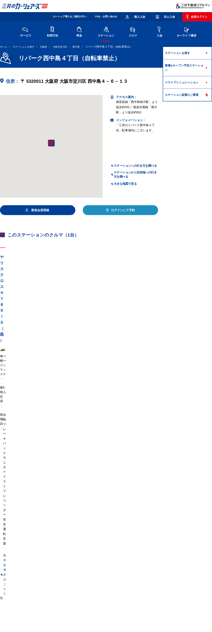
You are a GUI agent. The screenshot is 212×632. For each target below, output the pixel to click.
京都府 (112, 575)
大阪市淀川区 (60, 46)
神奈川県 (160, 569)
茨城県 (66, 569)
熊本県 (66, 581)
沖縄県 (81, 581)
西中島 (76, 46)
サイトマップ (128, 601)
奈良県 (159, 575)
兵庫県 (144, 575)
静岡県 (81, 575)
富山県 (34, 575)
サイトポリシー (27, 601)
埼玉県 (112, 569)
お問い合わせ (8, 601)
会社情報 (47, 616)
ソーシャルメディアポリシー (57, 620)
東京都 (144, 569)
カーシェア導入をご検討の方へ (70, 16)
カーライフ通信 (186, 31)
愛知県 (97, 575)
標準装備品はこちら (16, 364)
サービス (26, 31)
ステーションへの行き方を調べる (135, 165)
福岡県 (50, 581)
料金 (79, 31)
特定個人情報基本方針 (125, 616)
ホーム (3, 46)
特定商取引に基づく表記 (104, 601)
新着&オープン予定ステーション (184, 67)
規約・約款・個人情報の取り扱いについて (63, 601)
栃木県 (81, 569)
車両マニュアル (53, 364)
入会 (159, 31)
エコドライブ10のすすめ (153, 601)
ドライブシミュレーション (181, 82)
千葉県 (128, 569)
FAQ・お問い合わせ (106, 16)
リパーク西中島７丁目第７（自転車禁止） (28, 530)
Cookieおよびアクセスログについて (183, 616)
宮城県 (50, 569)
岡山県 (34, 581)
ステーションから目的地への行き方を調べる (135, 174)
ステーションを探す (23, 46)
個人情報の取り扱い (151, 616)
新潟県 (175, 569)
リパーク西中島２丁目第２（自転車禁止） (90, 530)
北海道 (34, 569)
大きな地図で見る (125, 183)
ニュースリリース (78, 616)
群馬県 (97, 569)
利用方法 (52, 31)
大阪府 (43, 46)
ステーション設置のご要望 (181, 94)
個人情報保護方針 (101, 616)
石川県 (50, 575)
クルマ (132, 31)
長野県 (66, 575)
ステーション (106, 31)
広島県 (175, 575)
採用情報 (60, 616)
